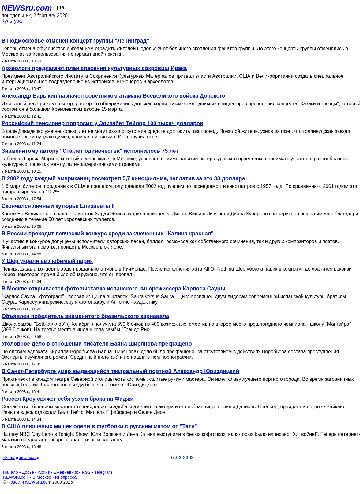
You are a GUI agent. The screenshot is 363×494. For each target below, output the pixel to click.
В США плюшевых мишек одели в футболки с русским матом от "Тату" (99, 426)
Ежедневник (66, 472)
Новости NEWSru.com (29, 482)
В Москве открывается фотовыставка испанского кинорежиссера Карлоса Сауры (113, 289)
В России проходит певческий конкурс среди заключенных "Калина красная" (108, 233)
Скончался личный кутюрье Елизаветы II (58, 206)
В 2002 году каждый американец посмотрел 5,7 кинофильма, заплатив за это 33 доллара (123, 178)
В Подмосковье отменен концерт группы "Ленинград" (75, 41)
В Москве (41, 477)
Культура (12, 21)
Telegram (103, 472)
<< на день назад (21, 457)
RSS (86, 472)
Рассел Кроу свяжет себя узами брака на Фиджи (67, 399)
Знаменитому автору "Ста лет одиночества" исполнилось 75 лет (90, 151)
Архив (44, 472)
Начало (10, 472)
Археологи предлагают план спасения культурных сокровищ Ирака (94, 68)
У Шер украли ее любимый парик (47, 261)
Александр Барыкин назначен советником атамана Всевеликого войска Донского (113, 96)
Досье (28, 472)
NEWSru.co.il (15, 477)
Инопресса (66, 477)
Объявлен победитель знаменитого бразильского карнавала (85, 316)
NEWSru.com (27, 8)
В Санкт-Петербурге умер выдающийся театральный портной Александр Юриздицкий (120, 371)
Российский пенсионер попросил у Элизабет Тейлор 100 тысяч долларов (102, 123)
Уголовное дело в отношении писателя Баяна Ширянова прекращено (97, 344)
